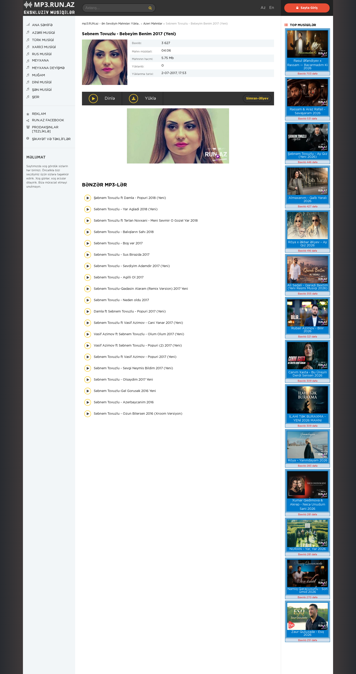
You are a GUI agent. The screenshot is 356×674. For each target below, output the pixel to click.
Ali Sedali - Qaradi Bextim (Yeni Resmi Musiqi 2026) (307, 287)
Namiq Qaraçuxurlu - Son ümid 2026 (307, 590)
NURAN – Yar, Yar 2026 (307, 549)
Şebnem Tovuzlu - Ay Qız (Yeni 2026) (307, 155)
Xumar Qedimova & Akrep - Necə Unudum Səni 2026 (307, 504)
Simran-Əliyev (257, 98)
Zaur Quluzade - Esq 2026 (307, 633)
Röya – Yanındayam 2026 (307, 460)
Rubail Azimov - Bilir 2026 (307, 330)
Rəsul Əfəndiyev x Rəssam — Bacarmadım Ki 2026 (307, 64)
